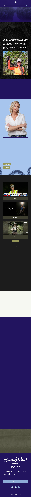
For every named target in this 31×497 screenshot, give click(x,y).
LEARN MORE (7, 164)
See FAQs (7, 167)
